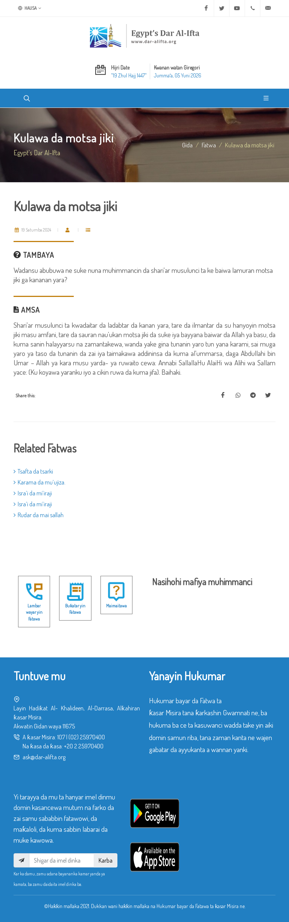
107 (61, 737)
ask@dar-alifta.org (44, 757)
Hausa (29, 8)
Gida (187, 145)
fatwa (209, 145)
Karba (106, 860)
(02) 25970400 (86, 737)
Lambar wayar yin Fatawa (34, 612)
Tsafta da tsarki (33, 471)
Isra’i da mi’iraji (33, 493)
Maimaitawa (116, 606)
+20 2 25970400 (83, 746)
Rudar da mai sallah (39, 515)
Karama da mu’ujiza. (39, 482)
